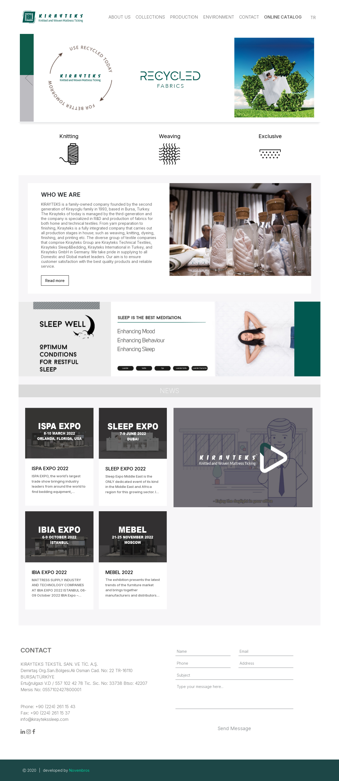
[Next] (309, 78)
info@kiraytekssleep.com (26, 719)
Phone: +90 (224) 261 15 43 (29, 706)
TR (313, 17)
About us (120, 17)
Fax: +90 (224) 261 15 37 (26, 713)
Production (184, 17)
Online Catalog (283, 17)
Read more (55, 280)
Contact (249, 17)
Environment (218, 17)
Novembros (79, 770)
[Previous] (29, 78)
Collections (150, 17)
